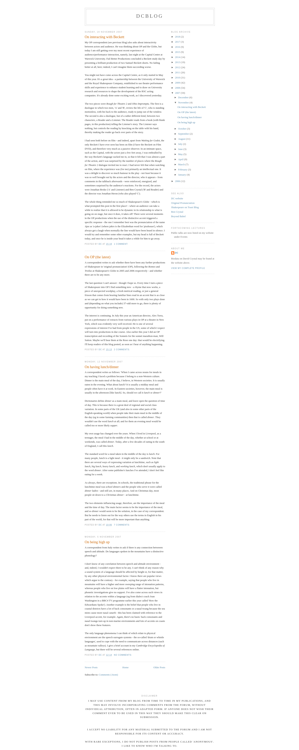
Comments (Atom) (108, 674)
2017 (178, 41)
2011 (178, 72)
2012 (178, 67)
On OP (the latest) (98, 257)
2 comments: (122, 349)
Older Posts (159, 667)
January (182, 174)
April (181, 159)
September (184, 133)
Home (125, 667)
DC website (177, 198)
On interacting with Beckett (104, 37)
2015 (178, 52)
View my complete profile (188, 268)
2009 (178, 82)
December (183, 97)
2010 (178, 77)
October (182, 128)
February (183, 169)
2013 (178, 62)
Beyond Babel (178, 216)
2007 (178, 92)
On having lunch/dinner (102, 367)
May (180, 154)
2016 (178, 46)
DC (176, 253)
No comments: (123, 655)
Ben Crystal (177, 211)
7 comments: (122, 525)
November (183, 102)
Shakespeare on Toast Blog (185, 207)
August (182, 138)
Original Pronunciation (183, 202)
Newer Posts (91, 667)
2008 (178, 87)
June (180, 149)
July (180, 143)
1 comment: (121, 244)
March (181, 164)
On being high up (97, 542)
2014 (178, 57)
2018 (178, 36)
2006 (178, 181)
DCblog (149, 16)
